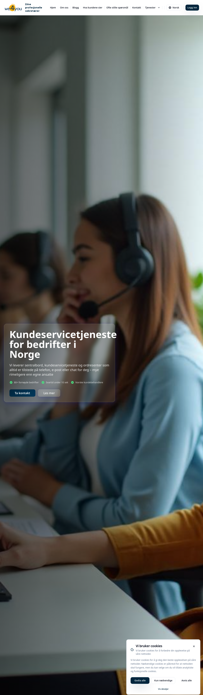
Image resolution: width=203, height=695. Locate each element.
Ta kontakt (22, 393)
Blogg (75, 7)
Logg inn (192, 7)
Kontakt (136, 7)
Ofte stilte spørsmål (117, 7)
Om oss (64, 7)
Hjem (53, 7)
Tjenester (152, 7)
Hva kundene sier (92, 7)
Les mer (49, 393)
